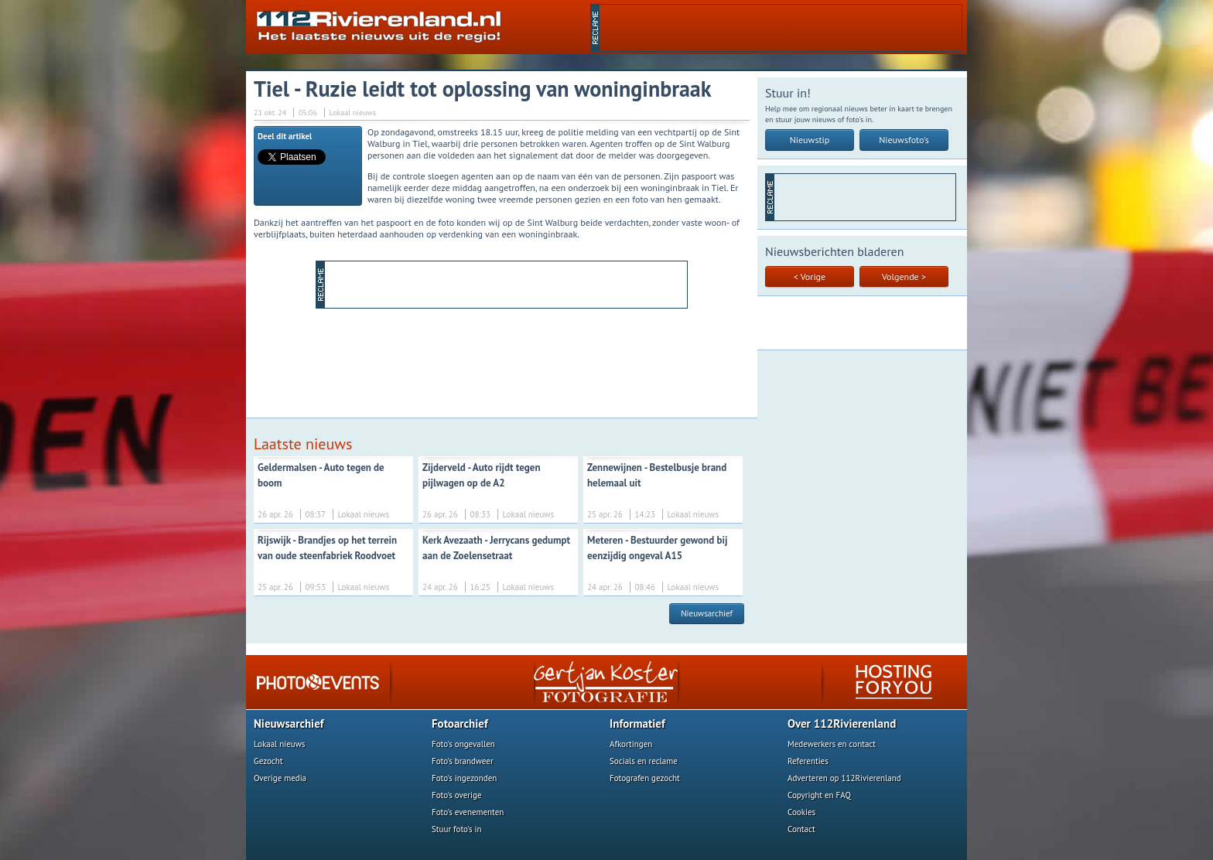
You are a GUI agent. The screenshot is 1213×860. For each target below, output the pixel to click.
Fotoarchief (460, 723)
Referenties (808, 761)
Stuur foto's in (457, 829)
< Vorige (809, 276)
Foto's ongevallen (463, 744)
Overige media (280, 778)
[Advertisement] (781, 28)
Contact (801, 829)
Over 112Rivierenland (842, 723)
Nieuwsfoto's (904, 139)
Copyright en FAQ (819, 795)
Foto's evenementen (468, 812)
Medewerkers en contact (832, 744)
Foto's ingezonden (464, 778)
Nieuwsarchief (707, 613)
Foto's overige (457, 795)
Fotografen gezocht (645, 778)
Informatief (637, 723)
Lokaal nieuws (279, 744)
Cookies (801, 812)
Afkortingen (631, 744)
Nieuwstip (810, 139)
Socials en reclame (644, 761)
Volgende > (904, 276)
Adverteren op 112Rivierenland (844, 778)
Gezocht (268, 761)
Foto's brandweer (463, 761)
